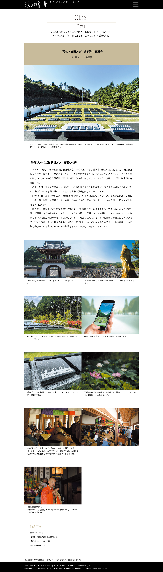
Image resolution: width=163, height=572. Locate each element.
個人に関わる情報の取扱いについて (39, 560)
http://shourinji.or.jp (37, 545)
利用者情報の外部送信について (68, 560)
